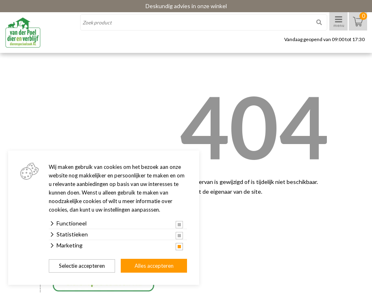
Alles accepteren (154, 265)
